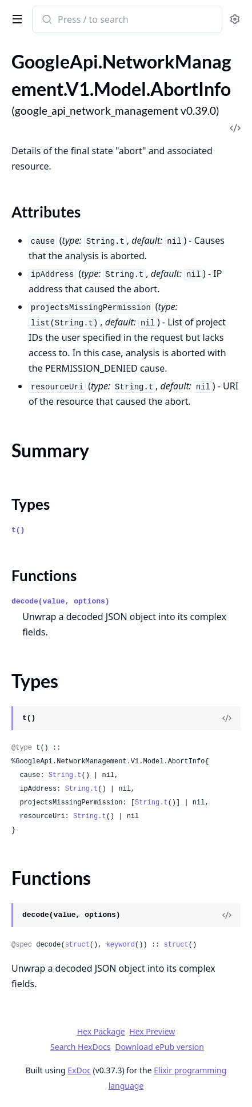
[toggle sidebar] (15, 18)
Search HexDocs (80, 1047)
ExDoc (79, 1070)
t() (18, 530)
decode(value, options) (60, 601)
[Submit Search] (46, 21)
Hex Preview (152, 1031)
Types (30, 504)
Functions (44, 575)
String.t (65, 775)
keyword (120, 945)
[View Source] (227, 718)
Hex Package (101, 1031)
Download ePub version (159, 1046)
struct (77, 945)
